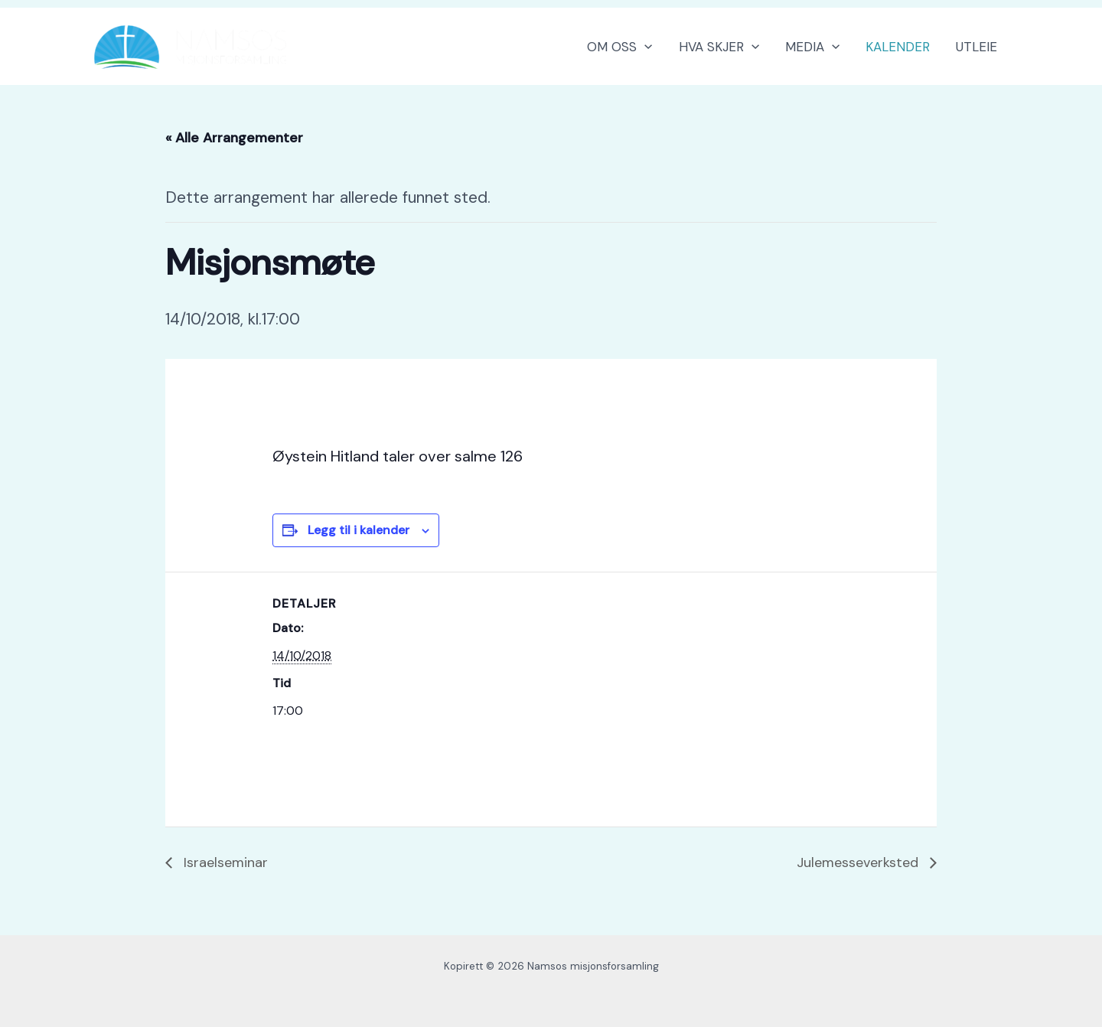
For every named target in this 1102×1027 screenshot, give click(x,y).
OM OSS (619, 46)
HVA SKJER (719, 46)
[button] (644, 46)
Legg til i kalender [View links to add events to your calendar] (358, 530)
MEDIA (812, 46)
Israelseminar (224, 862)
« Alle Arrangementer (234, 138)
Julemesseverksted (859, 862)
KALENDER (898, 46)
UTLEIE (976, 46)
